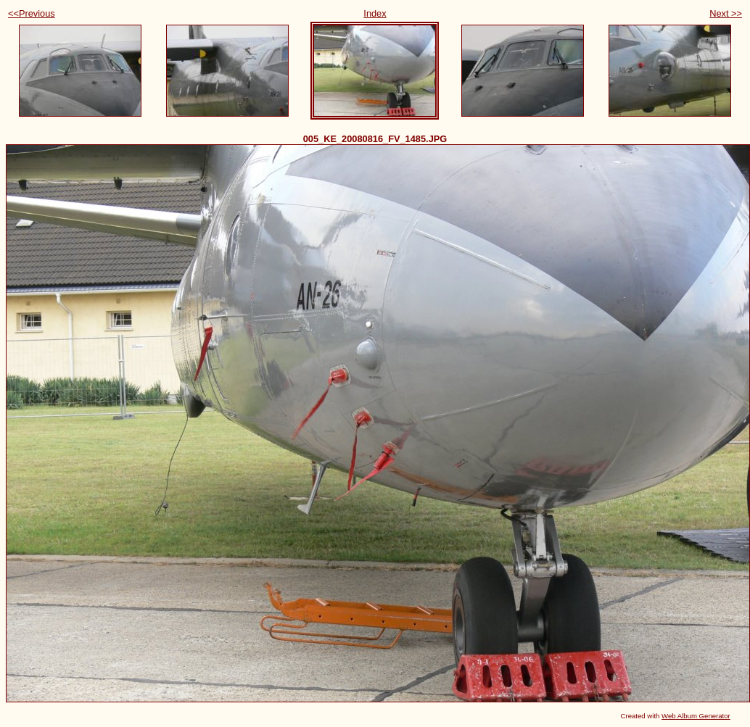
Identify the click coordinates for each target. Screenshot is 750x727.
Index (374, 13)
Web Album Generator (696, 716)
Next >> (725, 13)
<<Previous (31, 13)
